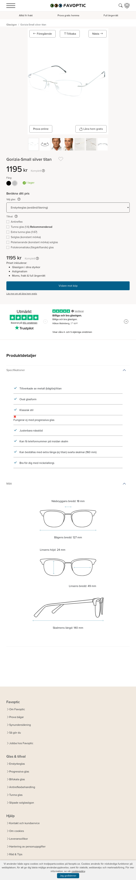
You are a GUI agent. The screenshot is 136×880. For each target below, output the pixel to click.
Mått (9, 484)
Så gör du (15, 733)
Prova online (41, 129)
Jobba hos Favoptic (21, 743)
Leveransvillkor (18, 839)
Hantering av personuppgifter (27, 846)
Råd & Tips (15, 854)
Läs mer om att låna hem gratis (21, 293)
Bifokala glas (17, 779)
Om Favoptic (17, 709)
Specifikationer (15, 370)
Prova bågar (16, 717)
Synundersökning (20, 725)
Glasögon (11, 25)
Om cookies (16, 831)
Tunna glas (15, 795)
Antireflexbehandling (22, 787)
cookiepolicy (78, 871)
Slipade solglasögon (21, 803)
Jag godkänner (68, 876)
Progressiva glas (19, 771)
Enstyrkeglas (17, 764)
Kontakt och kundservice (24, 823)
